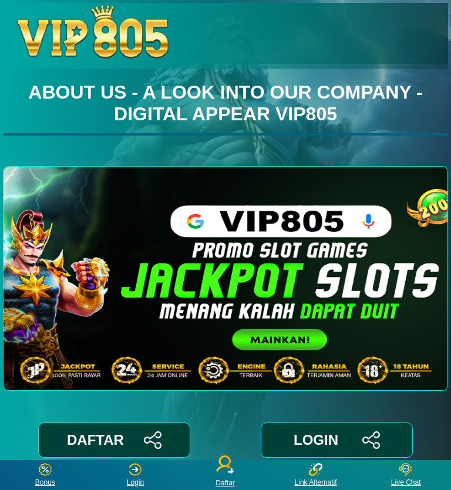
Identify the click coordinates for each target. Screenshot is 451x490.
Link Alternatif (316, 475)
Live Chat (406, 475)
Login (135, 475)
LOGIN (337, 440)
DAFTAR (114, 440)
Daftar (225, 475)
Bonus (45, 475)
